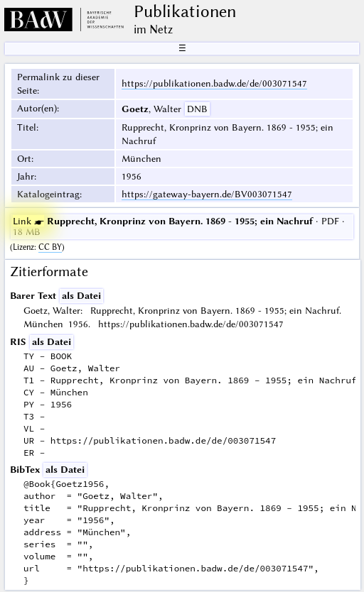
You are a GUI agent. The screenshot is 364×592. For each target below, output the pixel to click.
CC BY (50, 247)
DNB (197, 108)
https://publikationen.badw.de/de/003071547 (214, 83)
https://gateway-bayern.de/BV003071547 (207, 193)
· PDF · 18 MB (179, 226)
